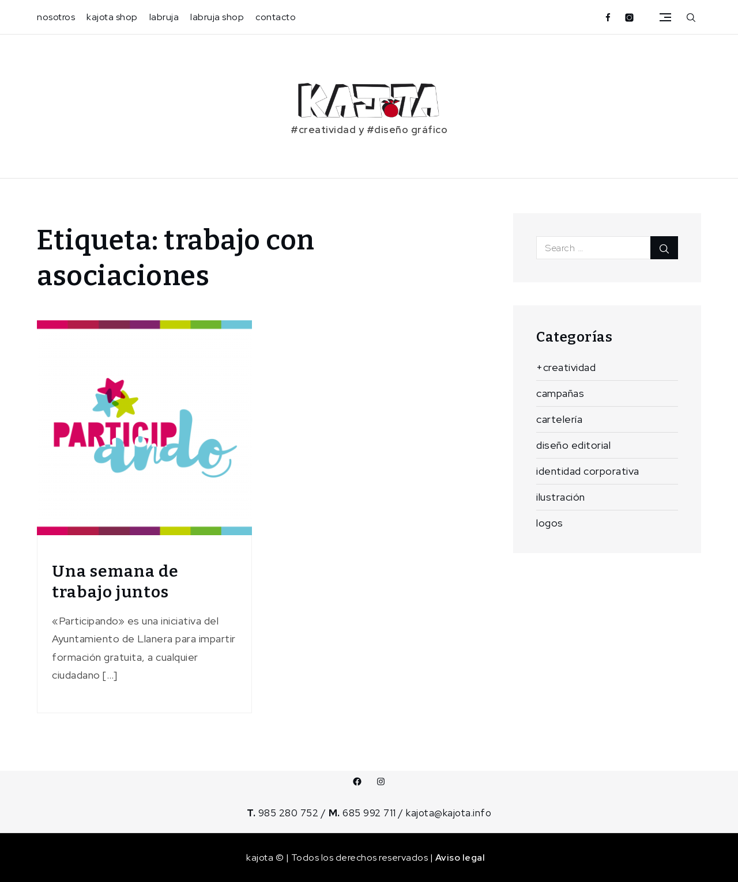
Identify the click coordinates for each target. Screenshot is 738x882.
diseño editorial (573, 445)
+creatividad (566, 367)
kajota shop (112, 17)
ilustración (560, 497)
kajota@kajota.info (448, 813)
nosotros (56, 17)
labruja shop (217, 17)
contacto (275, 17)
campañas (560, 393)
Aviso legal (460, 857)
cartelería (559, 419)
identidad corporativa (587, 471)
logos (549, 522)
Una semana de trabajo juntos (115, 581)
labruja (164, 17)
